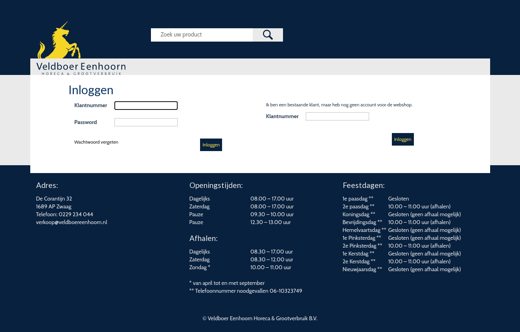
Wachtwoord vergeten (96, 142)
